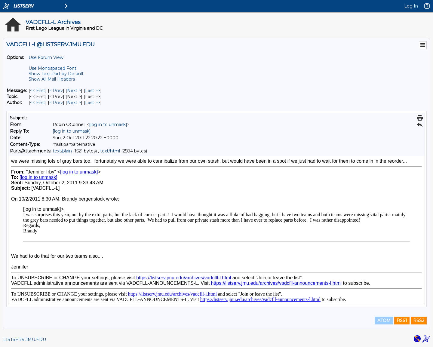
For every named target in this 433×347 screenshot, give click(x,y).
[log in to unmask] (108, 124)
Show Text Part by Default (56, 73)
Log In (411, 6)
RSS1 (402, 320)
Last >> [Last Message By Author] (92, 102)
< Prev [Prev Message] (56, 90)
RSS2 (418, 320)
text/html (110, 151)
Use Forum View (46, 57)
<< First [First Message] (37, 90)
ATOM (384, 320)
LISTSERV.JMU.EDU (24, 339)
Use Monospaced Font (52, 68)
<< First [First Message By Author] (37, 102)
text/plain (62, 151)
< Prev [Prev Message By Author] (56, 102)
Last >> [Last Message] (92, 90)
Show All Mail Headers (52, 79)
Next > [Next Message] (74, 90)
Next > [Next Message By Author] (74, 102)
